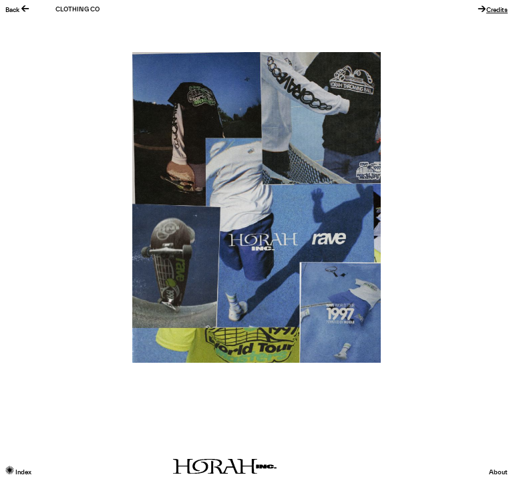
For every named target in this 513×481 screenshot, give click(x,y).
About (498, 472)
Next (384, 207)
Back (17, 10)
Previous (128, 207)
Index (18, 472)
